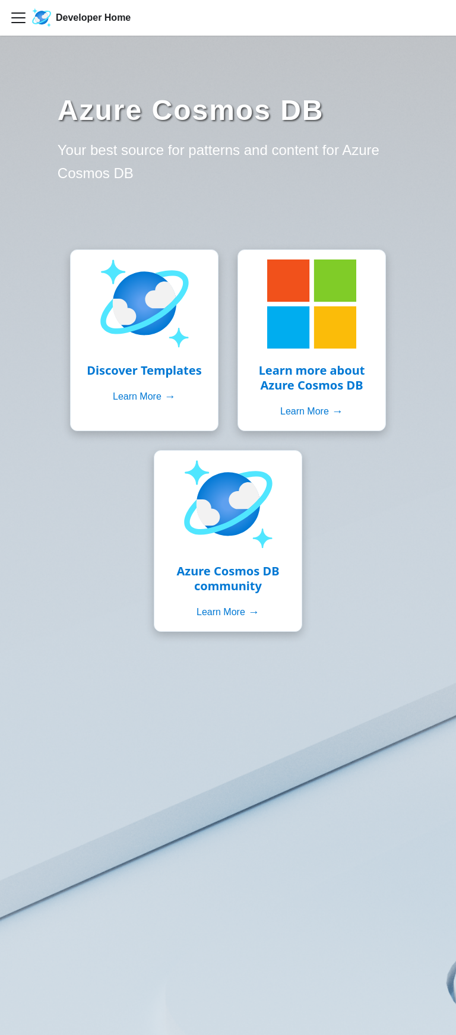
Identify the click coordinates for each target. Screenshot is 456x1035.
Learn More (144, 396)
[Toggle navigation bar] (18, 18)
